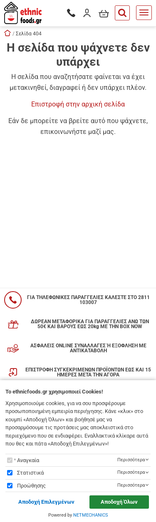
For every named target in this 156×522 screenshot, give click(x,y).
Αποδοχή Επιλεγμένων (46, 502)
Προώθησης (31, 485)
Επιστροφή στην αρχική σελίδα (78, 104)
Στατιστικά (30, 473)
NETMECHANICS (90, 515)
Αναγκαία (28, 460)
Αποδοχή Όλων (119, 502)
